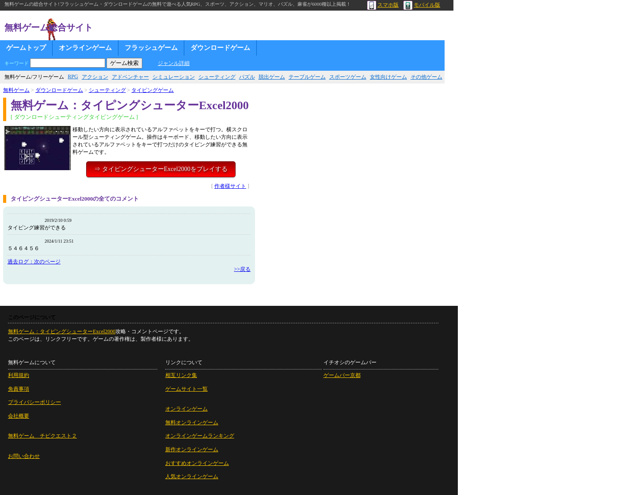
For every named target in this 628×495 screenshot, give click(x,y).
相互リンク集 (181, 375)
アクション (95, 77)
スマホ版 (383, 5)
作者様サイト (230, 186)
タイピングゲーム (152, 90)
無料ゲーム (16, 90)
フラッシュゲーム (151, 47)
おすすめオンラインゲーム (197, 463)
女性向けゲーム (388, 77)
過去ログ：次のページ (34, 262)
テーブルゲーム (307, 77)
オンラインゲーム (85, 47)
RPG (73, 76)
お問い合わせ (24, 456)
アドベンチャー (130, 77)
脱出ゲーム (272, 77)
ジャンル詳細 (174, 63)
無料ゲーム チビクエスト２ (42, 436)
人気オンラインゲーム (191, 476)
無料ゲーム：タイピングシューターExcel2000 (61, 331)
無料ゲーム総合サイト (48, 27)
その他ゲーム (426, 77)
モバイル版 (421, 5)
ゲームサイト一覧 (186, 389)
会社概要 (18, 416)
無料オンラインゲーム (191, 422)
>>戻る (242, 269)
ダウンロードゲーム (220, 47)
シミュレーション (173, 77)
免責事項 (18, 389)
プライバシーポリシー (34, 402)
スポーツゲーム (347, 77)
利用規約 (18, 375)
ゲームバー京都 (342, 375)
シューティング (217, 77)
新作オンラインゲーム (191, 449)
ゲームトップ (26, 47)
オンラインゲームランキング (199, 436)
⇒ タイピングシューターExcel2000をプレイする (160, 169)
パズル (247, 77)
